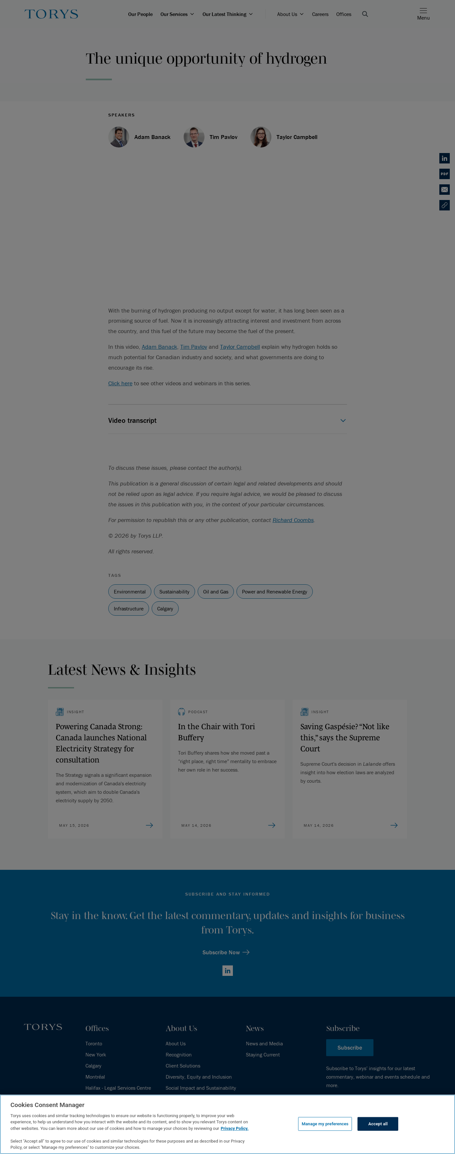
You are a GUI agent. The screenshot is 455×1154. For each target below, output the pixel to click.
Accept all (377, 1123)
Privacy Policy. (235, 1128)
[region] (227, 1124)
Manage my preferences (325, 1123)
